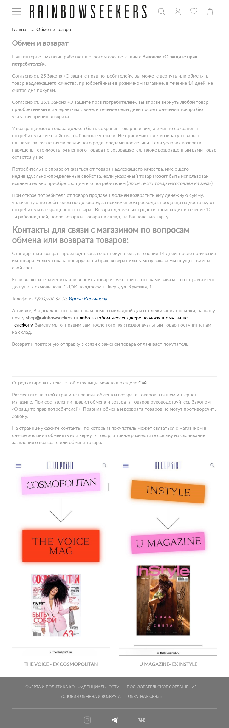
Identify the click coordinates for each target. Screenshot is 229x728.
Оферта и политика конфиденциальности (72, 686)
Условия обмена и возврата (90, 696)
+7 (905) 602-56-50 (48, 298)
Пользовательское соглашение (162, 686)
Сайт (143, 382)
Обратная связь (145, 696)
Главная (20, 29)
